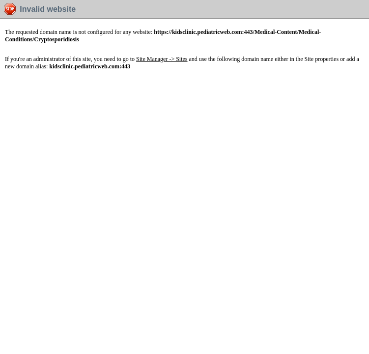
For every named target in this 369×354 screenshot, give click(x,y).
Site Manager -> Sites (161, 59)
